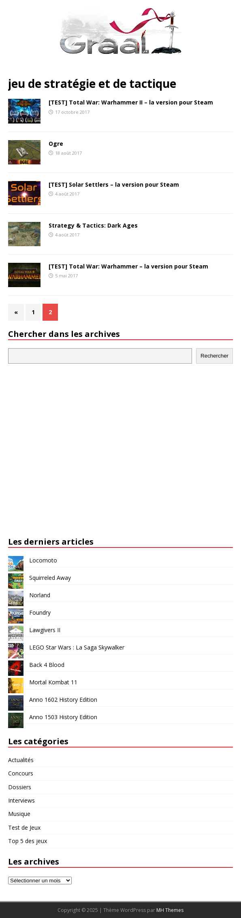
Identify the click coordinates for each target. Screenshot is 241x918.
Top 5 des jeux (27, 841)
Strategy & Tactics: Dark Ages (93, 225)
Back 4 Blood (46, 665)
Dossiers (19, 787)
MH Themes (169, 910)
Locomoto (43, 560)
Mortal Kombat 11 (53, 682)
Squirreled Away (50, 577)
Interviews (21, 800)
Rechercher (214, 356)
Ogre (56, 143)
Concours (20, 773)
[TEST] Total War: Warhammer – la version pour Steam (128, 266)
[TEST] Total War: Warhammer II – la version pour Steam (131, 102)
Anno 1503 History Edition (63, 717)
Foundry (40, 612)
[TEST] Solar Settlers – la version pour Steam (114, 184)
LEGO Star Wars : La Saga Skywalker (76, 647)
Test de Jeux (24, 827)
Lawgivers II (44, 630)
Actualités (21, 760)
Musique (19, 814)
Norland (39, 595)
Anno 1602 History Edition (63, 699)
